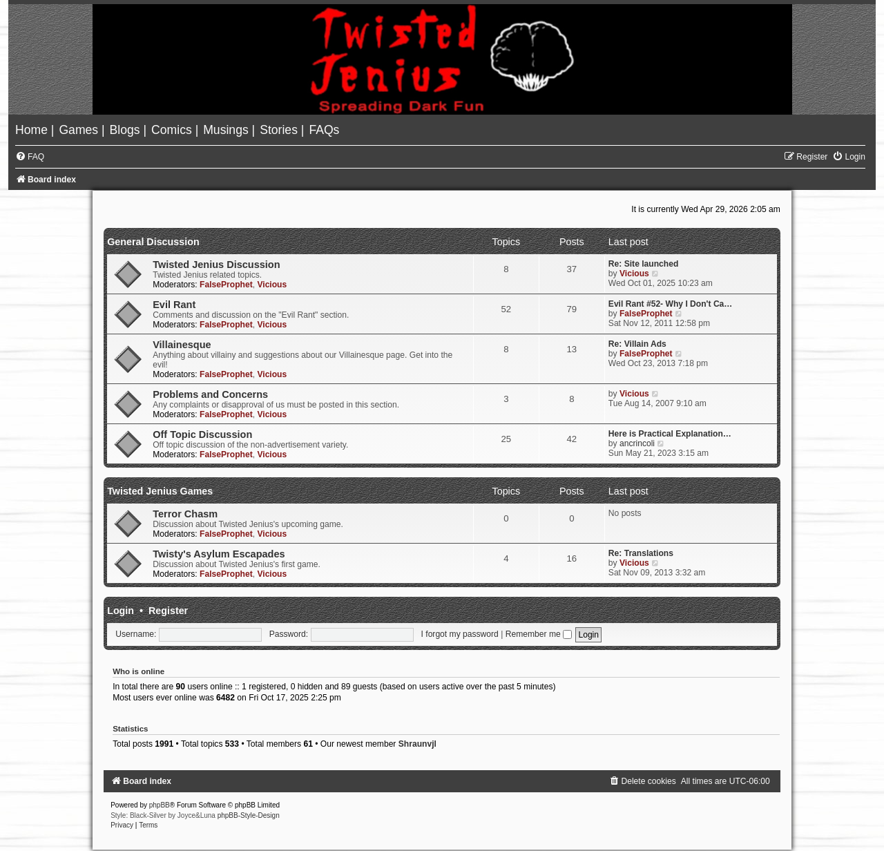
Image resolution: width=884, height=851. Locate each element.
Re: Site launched (643, 264)
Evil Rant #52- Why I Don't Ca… (670, 304)
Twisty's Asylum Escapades (219, 554)
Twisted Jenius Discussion (216, 264)
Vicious (272, 284)
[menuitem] (33, 130)
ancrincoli (637, 443)
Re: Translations (640, 553)
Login (120, 610)
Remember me (539, 634)
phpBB (159, 805)
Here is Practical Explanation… (669, 434)
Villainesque (182, 344)
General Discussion (153, 241)
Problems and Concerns (210, 394)
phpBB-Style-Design (249, 815)
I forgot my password (460, 634)
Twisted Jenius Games (160, 491)
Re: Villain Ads (637, 344)
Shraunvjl (417, 744)
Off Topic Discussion (202, 434)
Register (168, 610)
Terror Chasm (185, 513)
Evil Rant (174, 304)
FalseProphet (226, 284)
